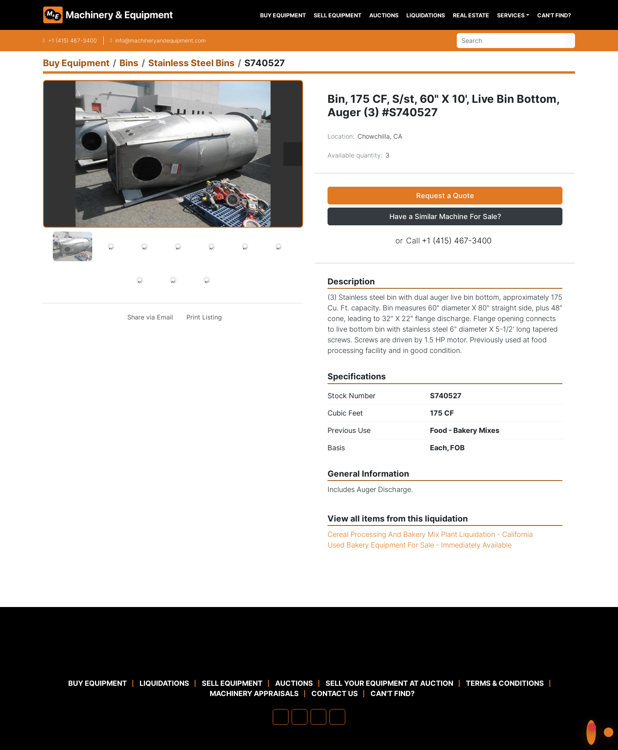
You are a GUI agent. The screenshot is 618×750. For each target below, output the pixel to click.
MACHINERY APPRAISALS (254, 693)
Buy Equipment (283, 15)
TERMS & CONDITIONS (505, 683)
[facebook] (281, 717)
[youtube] (337, 717)
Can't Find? (554, 15)
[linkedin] (299, 717)
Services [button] (511, 15)
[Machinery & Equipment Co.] (309, 659)
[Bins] (128, 63)
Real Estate (471, 15)
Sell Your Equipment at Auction (389, 683)
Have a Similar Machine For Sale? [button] (445, 216)
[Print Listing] (202, 317)
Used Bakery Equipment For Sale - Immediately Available (420, 545)
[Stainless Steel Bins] (191, 63)
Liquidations (425, 15)
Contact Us (334, 693)
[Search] (511, 40)
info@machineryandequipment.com (160, 40)
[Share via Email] (148, 317)
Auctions (383, 15)
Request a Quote (445, 195)
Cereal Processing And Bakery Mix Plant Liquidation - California (430, 534)
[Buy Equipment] (76, 63)
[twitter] (318, 717)
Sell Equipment (337, 15)
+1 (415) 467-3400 (72, 40)
